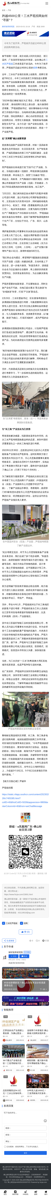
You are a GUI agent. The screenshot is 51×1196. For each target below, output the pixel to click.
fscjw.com (43, 1182)
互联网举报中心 (39, 1177)
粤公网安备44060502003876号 (19, 1182)
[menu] (47, 3)
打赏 (45, 941)
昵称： (8, 1128)
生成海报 (9, 941)
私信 (24, 956)
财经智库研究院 (8, 27)
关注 (13, 956)
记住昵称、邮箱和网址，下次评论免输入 (21, 1147)
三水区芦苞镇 (11, 923)
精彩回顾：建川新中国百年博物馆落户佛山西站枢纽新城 (37, 1062)
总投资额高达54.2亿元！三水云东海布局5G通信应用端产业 (12, 1092)
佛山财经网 (24, 1180)
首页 (3, 10)
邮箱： (8, 1135)
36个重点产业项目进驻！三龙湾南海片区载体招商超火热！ (13, 1062)
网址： (8, 1141)
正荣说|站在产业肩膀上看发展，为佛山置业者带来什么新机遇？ (13, 1032)
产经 (33, 27)
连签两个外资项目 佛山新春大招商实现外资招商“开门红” (37, 1032)
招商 (35, 68)
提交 (25, 1153)
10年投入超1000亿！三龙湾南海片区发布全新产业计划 (37, 1092)
